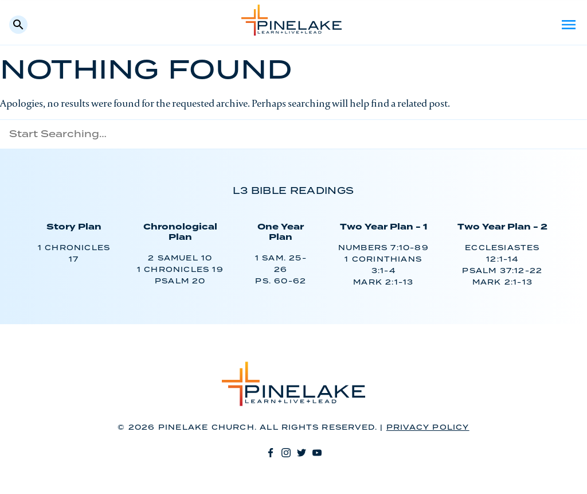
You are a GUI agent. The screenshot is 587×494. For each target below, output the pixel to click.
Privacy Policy (427, 427)
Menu (568, 24)
